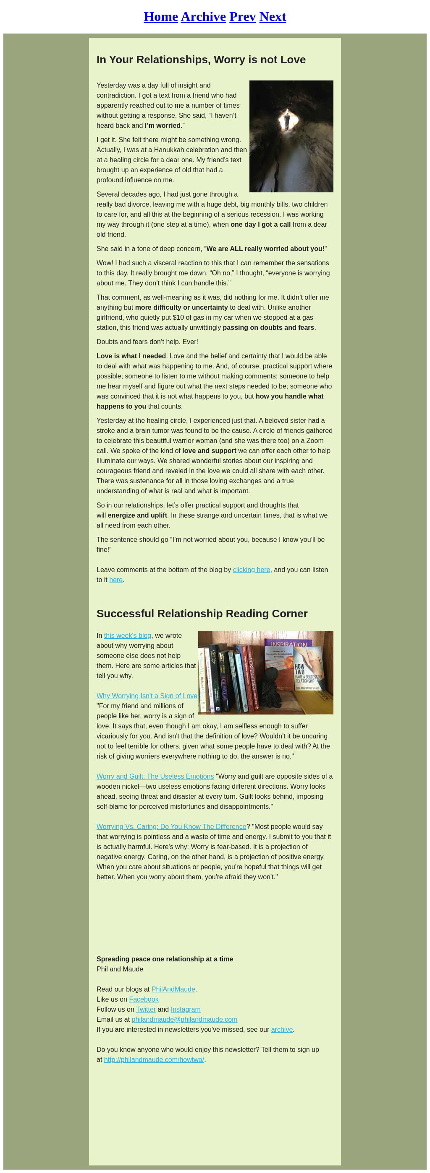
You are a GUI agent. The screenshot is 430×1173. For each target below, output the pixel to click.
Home (161, 16)
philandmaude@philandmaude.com (185, 1019)
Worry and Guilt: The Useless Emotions (155, 776)
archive (282, 1029)
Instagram (186, 1009)
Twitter (146, 1009)
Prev (242, 16)
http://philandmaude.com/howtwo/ (154, 1059)
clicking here (251, 569)
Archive (203, 16)
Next (273, 16)
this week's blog (127, 635)
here (116, 579)
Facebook (143, 999)
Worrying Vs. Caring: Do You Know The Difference (171, 826)
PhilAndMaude (173, 989)
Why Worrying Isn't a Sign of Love (147, 695)
